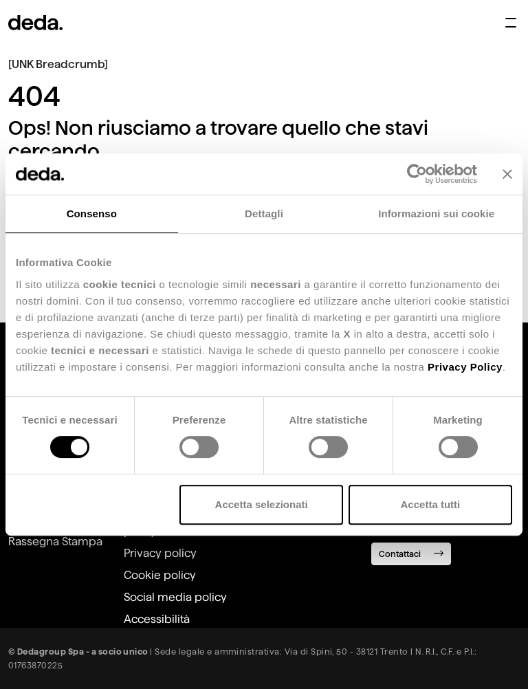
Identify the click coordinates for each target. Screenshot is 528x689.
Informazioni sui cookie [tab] (436, 213)
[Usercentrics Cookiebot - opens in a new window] (417, 174)
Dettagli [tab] (264, 213)
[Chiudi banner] (507, 174)
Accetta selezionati (261, 504)
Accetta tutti (431, 504)
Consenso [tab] (92, 213)
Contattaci (411, 553)
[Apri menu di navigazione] (511, 22)
